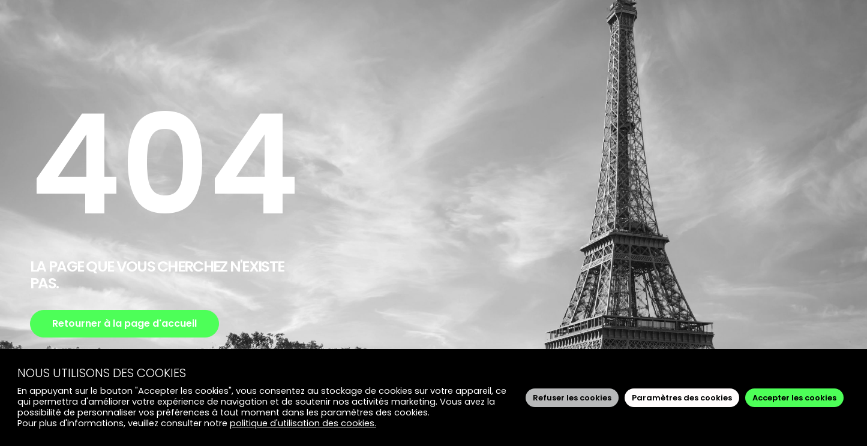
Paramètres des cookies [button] (682, 397)
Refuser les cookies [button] (572, 397)
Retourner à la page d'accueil (124, 323)
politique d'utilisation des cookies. (303, 423)
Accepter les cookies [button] (794, 397)
